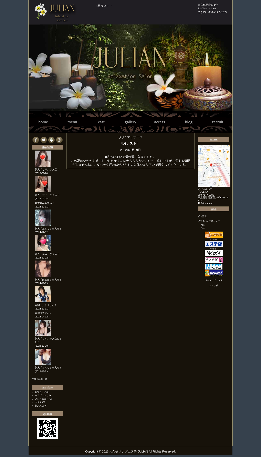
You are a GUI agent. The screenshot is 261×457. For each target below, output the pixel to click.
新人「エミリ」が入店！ (48, 228)
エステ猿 (213, 285)
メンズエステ (41, 399)
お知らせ (39, 392)
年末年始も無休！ (44, 203)
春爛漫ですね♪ (43, 313)
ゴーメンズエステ (214, 280)
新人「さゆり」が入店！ (48, 367)
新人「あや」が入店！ (47, 254)
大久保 (38, 402)
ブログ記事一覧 (39, 379)
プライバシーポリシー (209, 221)
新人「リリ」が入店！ (47, 169)
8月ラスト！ (104, 6)
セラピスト (40, 395)
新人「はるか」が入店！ (48, 279)
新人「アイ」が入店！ (47, 195)
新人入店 (39, 405)
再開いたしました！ (46, 305)
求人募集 (202, 216)
